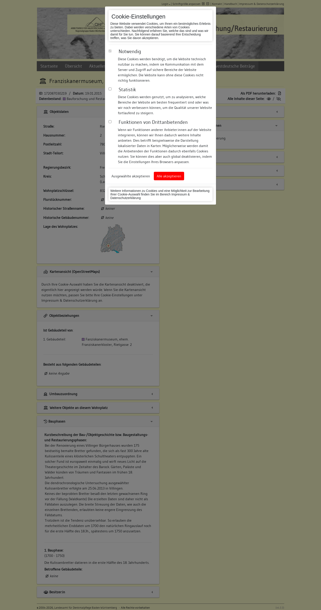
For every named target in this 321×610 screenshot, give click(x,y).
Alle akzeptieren (169, 176)
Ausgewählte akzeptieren (130, 176)
